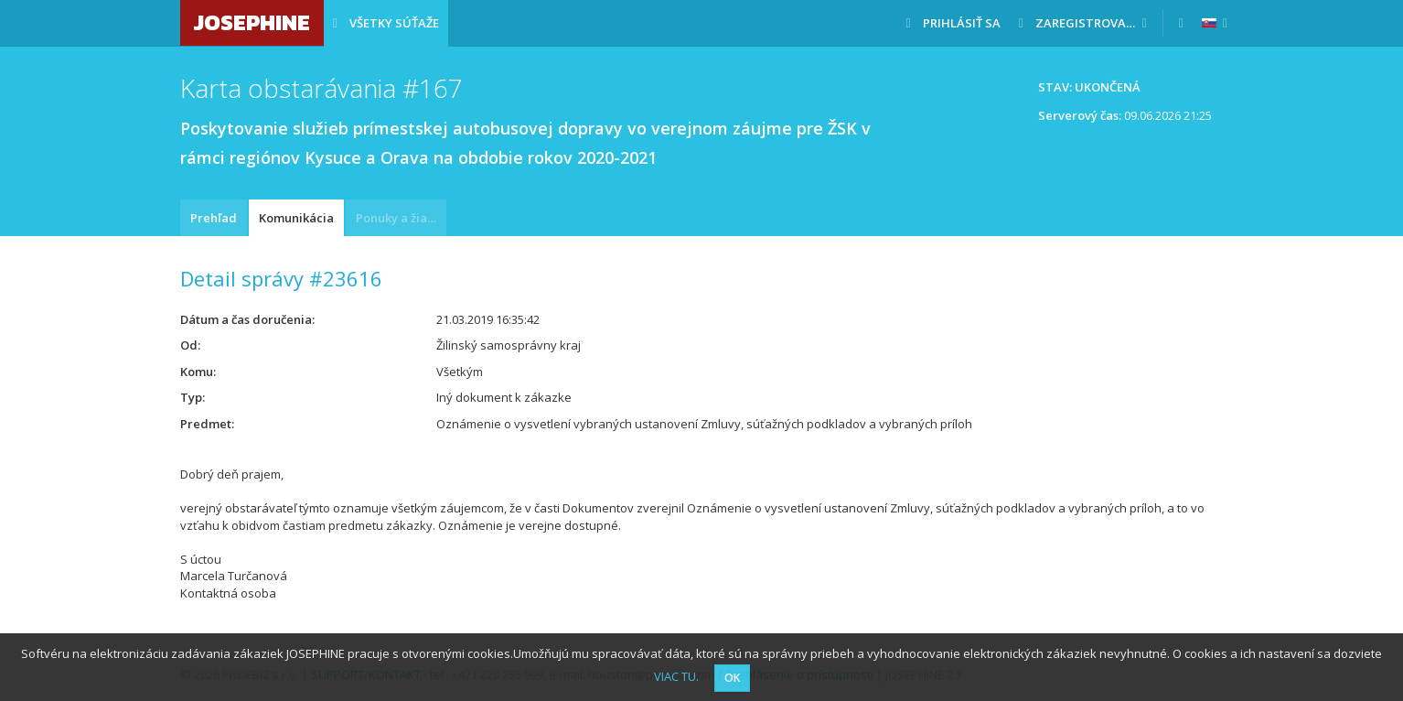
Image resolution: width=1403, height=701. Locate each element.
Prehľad (213, 218)
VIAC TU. (676, 676)
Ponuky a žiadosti (401, 218)
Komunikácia (296, 218)
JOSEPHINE (252, 22)
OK (732, 677)
